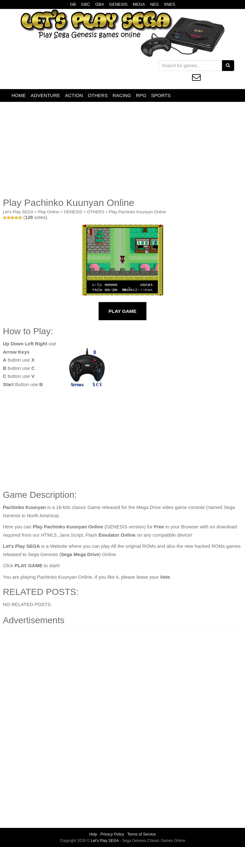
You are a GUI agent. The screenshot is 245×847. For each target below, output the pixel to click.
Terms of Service (141, 834)
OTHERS (98, 95)
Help (93, 834)
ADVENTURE (45, 95)
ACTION (74, 95)
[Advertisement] (122, 149)
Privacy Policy (112, 834)
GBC (85, 4)
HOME (18, 95)
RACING (122, 95)
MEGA (139, 4)
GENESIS (118, 4)
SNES (169, 4)
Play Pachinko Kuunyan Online (137, 211)
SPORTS (161, 95)
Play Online (48, 211)
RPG (141, 95)
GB (73, 4)
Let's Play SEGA (18, 211)
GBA (99, 4)
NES (154, 4)
